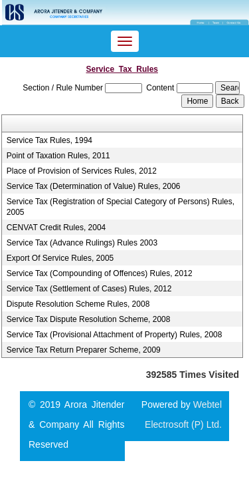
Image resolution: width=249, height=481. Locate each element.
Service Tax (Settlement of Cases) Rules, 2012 (89, 288)
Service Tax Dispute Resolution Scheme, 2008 (89, 319)
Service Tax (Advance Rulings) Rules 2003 (82, 242)
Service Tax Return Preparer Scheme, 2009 (84, 350)
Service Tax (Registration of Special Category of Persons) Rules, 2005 (120, 207)
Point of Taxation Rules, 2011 (58, 155)
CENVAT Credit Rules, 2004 (56, 227)
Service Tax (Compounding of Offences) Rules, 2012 (100, 273)
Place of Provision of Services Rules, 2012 (82, 171)
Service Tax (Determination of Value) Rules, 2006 (94, 186)
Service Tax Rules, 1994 (49, 140)
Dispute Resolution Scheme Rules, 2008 (78, 304)
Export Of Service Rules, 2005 (60, 258)
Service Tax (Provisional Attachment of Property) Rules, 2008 (114, 334)
